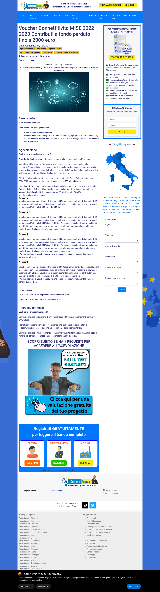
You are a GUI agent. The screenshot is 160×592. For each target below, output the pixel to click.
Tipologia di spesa (113, 267)
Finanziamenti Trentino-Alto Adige (33, 563)
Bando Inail (91, 518)
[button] (130, 5)
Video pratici (92, 557)
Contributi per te (59, 17)
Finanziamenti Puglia (27, 552)
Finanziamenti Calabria (28, 524)
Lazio (105, 203)
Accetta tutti (133, 586)
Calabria (126, 197)
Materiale (91, 543)
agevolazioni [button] (110, 5)
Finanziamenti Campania (29, 527)
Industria (58, 52)
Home (23, 15)
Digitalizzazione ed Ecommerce (33, 49)
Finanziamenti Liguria (28, 538)
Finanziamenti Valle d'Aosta (30, 569)
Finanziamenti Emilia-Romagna (31, 529)
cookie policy (37, 580)
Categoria (109, 235)
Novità (44, 15)
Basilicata (116, 197)
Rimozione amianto (95, 549)
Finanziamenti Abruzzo (28, 518)
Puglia (125, 206)
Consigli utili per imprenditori (99, 527)
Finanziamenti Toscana (28, 560)
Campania (136, 197)
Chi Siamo (32, 17)
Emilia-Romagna (111, 200)
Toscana (115, 209)
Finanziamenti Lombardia (29, 541)
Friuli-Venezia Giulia (131, 200)
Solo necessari (26, 586)
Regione (108, 224)
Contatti (134, 15)
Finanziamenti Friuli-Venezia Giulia (33, 532)
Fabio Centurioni (112, 490)
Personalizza (43, 586)
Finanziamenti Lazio (27, 535)
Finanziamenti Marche (28, 543)
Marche (136, 203)
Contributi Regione (110, 493)
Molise (106, 206)
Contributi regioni (94, 535)
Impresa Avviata (55, 49)
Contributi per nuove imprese (99, 532)
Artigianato (35, 52)
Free (88, 538)
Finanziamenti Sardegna (29, 555)
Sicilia (105, 209)
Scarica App (102, 17)
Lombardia (125, 203)
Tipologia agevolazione (115, 278)
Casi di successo (78, 17)
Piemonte (116, 206)
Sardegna (135, 206)
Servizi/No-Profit (71, 52)
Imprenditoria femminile (97, 541)
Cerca (122, 290)
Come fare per (93, 524)
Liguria (114, 203)
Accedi (122, 132)
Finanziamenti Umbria (28, 566)
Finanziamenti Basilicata (29, 521)
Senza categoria (93, 552)
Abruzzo (106, 197)
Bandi (92, 15)
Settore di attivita (112, 246)
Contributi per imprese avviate (99, 529)
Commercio (47, 52)
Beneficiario (110, 257)
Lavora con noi (119, 17)
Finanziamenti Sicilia (27, 557)
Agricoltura (24, 52)
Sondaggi (91, 555)
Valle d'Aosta (116, 212)
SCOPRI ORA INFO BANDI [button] (122, 57)
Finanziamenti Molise (27, 546)
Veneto (127, 212)
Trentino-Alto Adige (131, 209)
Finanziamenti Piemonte (29, 549)
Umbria (106, 212)
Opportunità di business (97, 546)
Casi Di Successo (94, 521)
